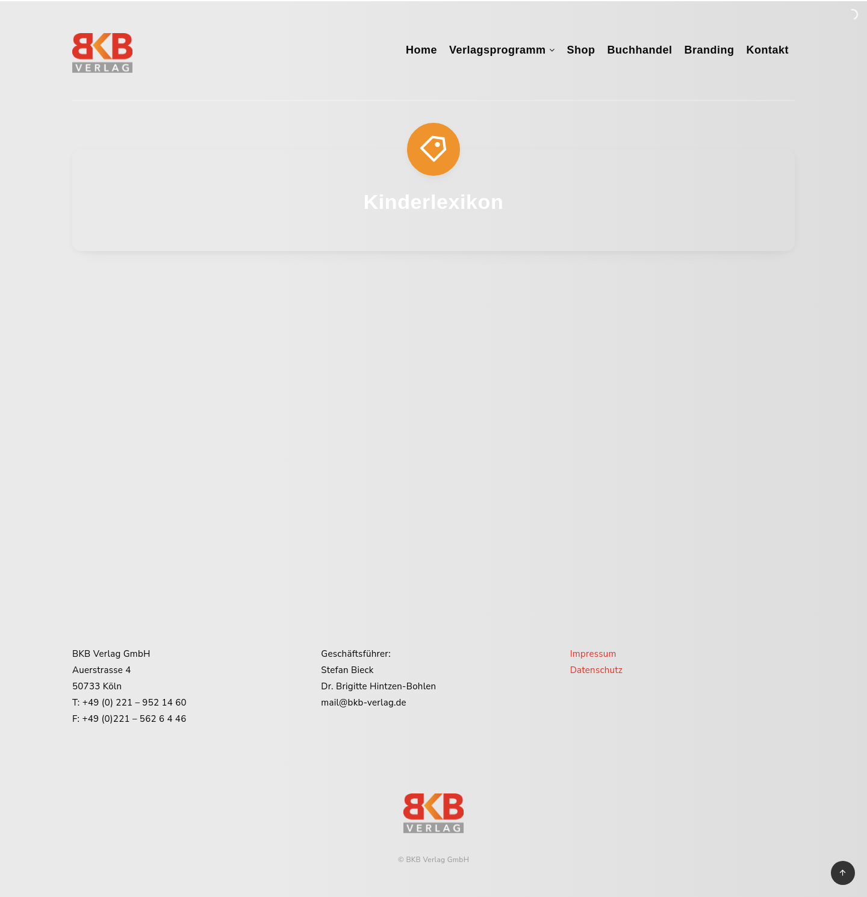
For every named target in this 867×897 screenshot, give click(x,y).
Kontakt (768, 50)
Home (421, 50)
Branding (710, 50)
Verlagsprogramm (497, 50)
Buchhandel (639, 50)
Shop (581, 50)
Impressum (593, 654)
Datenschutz (596, 670)
